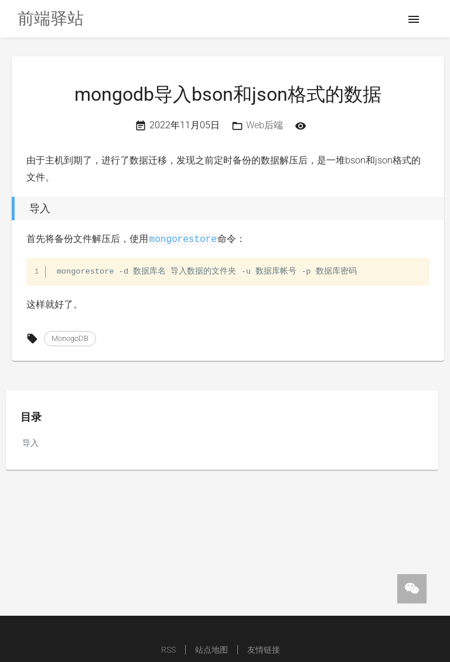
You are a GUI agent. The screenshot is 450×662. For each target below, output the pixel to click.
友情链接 (263, 649)
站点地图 (211, 649)
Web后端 (264, 125)
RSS (168, 649)
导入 (30, 443)
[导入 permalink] (9, 208)
